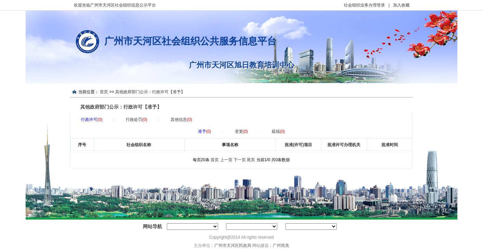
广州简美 (281, 245)
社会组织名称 (138, 144)
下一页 (239, 159)
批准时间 (389, 144)
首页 (104, 91)
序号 (82, 144)
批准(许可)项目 (298, 144)
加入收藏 (401, 5)
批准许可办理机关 (343, 144)
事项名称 (230, 144)
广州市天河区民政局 (232, 245)
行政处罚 (136, 119)
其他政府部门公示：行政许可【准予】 (150, 91)
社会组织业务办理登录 (364, 5)
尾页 (251, 159)
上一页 (226, 159)
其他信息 (181, 119)
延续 (278, 131)
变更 (241, 131)
